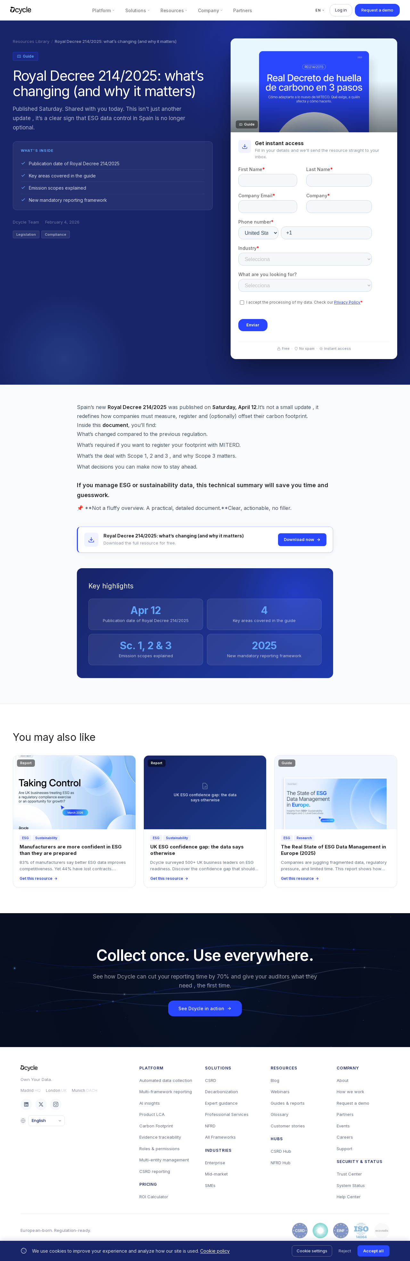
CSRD (210, 1080)
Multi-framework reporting (165, 1091)
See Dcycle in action (205, 1008)
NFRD (210, 1125)
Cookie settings (312, 1250)
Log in (341, 9)
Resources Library (31, 41)
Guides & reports (288, 1103)
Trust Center (349, 1173)
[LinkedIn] (26, 1104)
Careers (345, 1137)
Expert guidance (221, 1103)
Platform (103, 10)
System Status (351, 1185)
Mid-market (216, 1173)
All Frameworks (220, 1137)
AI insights (149, 1103)
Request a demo (377, 9)
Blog (275, 1080)
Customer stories (288, 1125)
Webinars (280, 1091)
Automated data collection (165, 1080)
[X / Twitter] (41, 1104)
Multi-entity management (164, 1159)
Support (344, 1148)
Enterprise (215, 1162)
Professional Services (227, 1114)
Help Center (349, 1196)
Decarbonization (221, 1091)
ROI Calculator (153, 1196)
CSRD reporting (154, 1171)
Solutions (137, 10)
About (342, 1080)
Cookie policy (215, 1251)
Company (210, 10)
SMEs (210, 1185)
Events (343, 1125)
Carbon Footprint (156, 1125)
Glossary (279, 1114)
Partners (242, 10)
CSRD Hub (281, 1151)
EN (320, 10)
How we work (350, 1091)
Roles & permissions (159, 1148)
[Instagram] (56, 1104)
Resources (174, 10)
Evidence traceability (160, 1137)
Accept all (373, 1250)
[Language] (46, 1120)
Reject (345, 1250)
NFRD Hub (281, 1162)
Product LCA (152, 1114)
